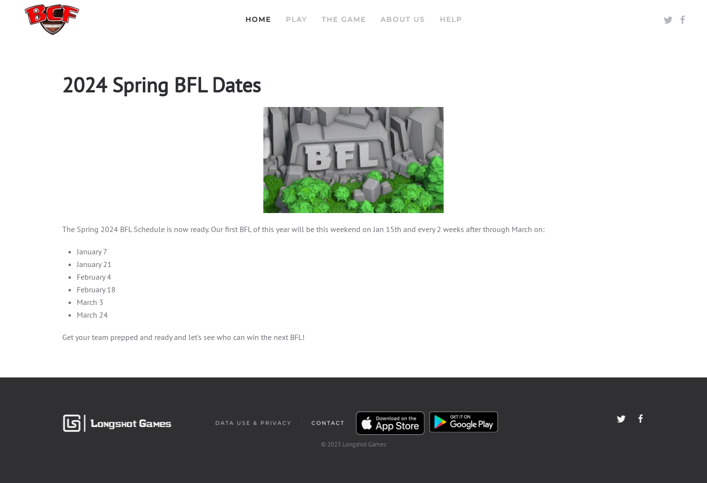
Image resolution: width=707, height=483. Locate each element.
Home (258, 19)
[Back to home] (52, 19)
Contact (328, 423)
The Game (344, 19)
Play (296, 19)
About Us (402, 19)
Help (451, 19)
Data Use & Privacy (253, 423)
